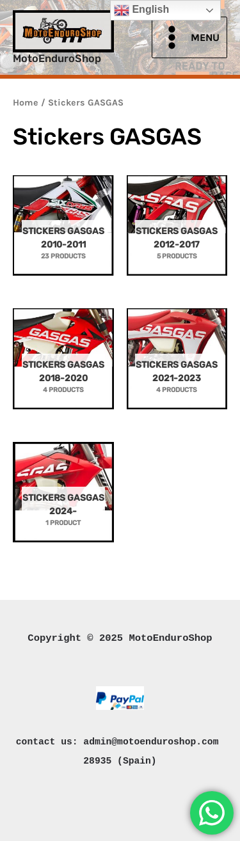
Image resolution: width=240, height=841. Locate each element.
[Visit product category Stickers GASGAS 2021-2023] (177, 362)
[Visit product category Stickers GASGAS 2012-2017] (177, 229)
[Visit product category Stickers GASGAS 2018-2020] (63, 362)
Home (25, 102)
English (141, 10)
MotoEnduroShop (57, 58)
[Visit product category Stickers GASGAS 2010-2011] (63, 229)
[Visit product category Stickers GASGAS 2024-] (63, 496)
